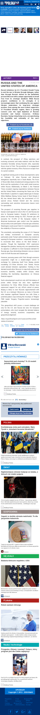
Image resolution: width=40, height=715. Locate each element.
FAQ (6, 700)
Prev (2, 376)
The (3, 326)
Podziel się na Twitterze (20, 129)
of (16, 326)
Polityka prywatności (8, 703)
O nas (17, 698)
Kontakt (28, 704)
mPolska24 (20, 689)
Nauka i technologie (12, 644)
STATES (13, 326)
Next (38, 376)
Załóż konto (14, 409)
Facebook (10, 710)
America (21, 326)
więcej (35, 78)
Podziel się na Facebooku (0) (20, 125)
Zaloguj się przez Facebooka (20, 413)
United (7, 326)
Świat (22, 324)
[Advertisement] (20, 55)
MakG (30, 692)
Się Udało (8, 555)
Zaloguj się (27, 1)
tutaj (21, 14)
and (11, 324)
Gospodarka (10, 511)
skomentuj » (23, 399)
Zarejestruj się (35, 1)
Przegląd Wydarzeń (14, 347)
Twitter (16, 710)
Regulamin (8, 698)
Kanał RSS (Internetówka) (20, 703)
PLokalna (7, 599)
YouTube (29, 710)
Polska (7, 422)
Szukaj (26, 4)
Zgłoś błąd (29, 702)
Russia (7, 324)
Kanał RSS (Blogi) (29, 698)
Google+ (23, 710)
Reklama (18, 700)
